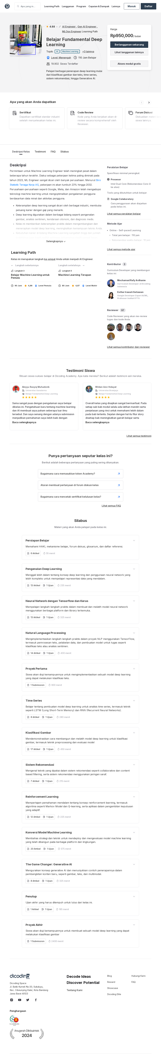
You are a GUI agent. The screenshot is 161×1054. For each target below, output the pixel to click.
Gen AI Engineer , (88, 26)
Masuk (132, 6)
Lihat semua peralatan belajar (124, 213)
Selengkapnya (56, 241)
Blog (109, 976)
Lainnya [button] (116, 6)
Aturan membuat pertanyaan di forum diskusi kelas (81, 485)
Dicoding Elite (114, 994)
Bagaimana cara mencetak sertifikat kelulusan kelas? (81, 497)
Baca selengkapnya (24, 422)
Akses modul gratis (129, 63)
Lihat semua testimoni (139, 435)
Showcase (112, 988)
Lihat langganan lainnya (129, 52)
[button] (141, 102)
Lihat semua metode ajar (121, 249)
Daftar (148, 6)
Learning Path (51, 6)
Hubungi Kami (138, 976)
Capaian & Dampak (98, 6)
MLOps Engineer (71, 31)
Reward (111, 982)
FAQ (53, 151)
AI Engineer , (69, 26)
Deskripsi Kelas (21, 151)
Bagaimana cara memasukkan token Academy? (81, 474)
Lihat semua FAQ (111, 505)
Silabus (64, 151)
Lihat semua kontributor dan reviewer (128, 346)
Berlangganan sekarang (129, 44)
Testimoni (40, 151)
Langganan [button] (68, 6)
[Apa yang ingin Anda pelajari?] (27, 6)
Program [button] (81, 6)
